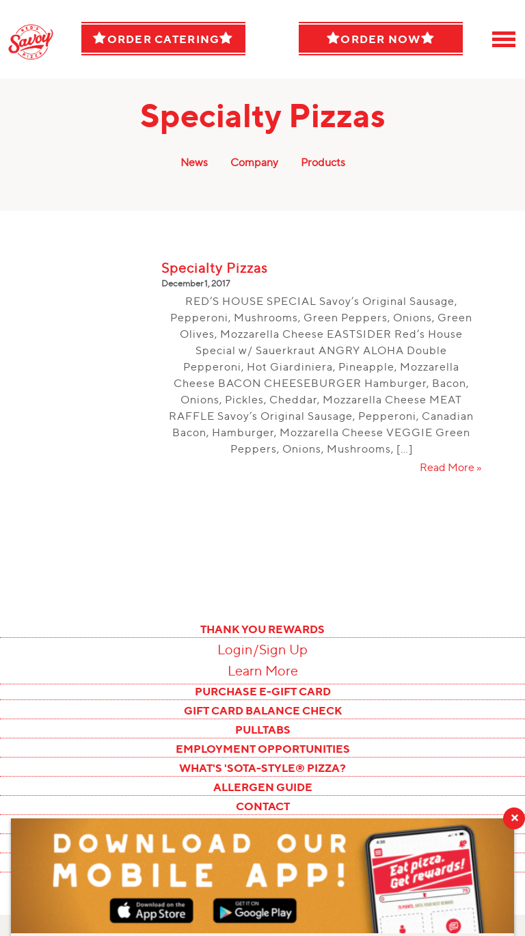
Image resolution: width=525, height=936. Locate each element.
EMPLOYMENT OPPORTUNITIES (263, 749)
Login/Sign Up (262, 649)
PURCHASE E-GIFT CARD (263, 691)
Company (254, 162)
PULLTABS (263, 729)
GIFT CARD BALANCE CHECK (263, 710)
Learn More (263, 671)
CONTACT (263, 806)
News (194, 162)
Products (323, 162)
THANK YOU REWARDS (262, 629)
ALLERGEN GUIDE (262, 787)
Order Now (381, 38)
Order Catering (163, 38)
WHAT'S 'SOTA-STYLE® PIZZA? (262, 768)
